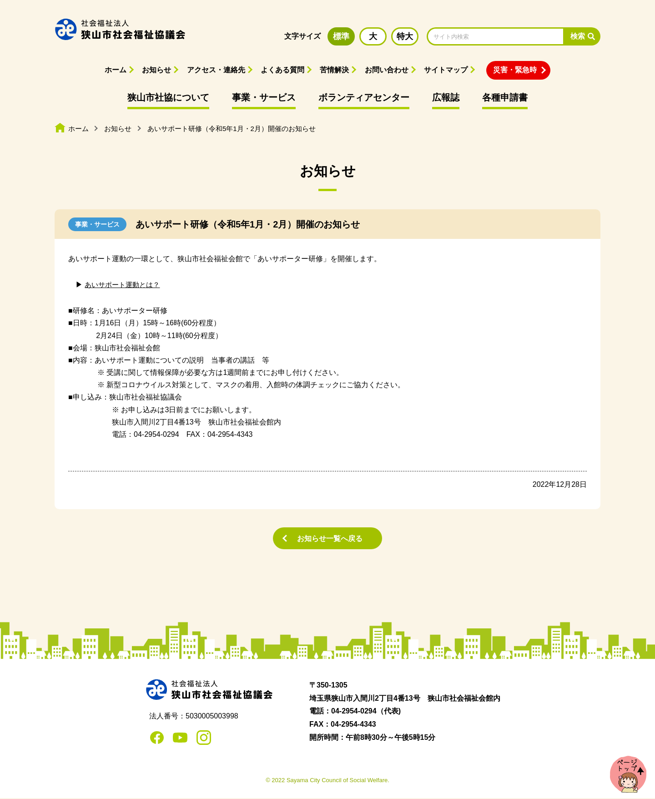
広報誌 (445, 97)
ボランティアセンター (363, 97)
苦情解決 (334, 70)
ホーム (115, 70)
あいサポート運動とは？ (125, 284)
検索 (577, 36)
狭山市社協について (168, 97)
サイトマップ (446, 70)
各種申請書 (505, 97)
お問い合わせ (386, 70)
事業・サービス (264, 97)
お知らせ (156, 70)
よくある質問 (282, 70)
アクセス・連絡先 (216, 70)
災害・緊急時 (515, 70)
